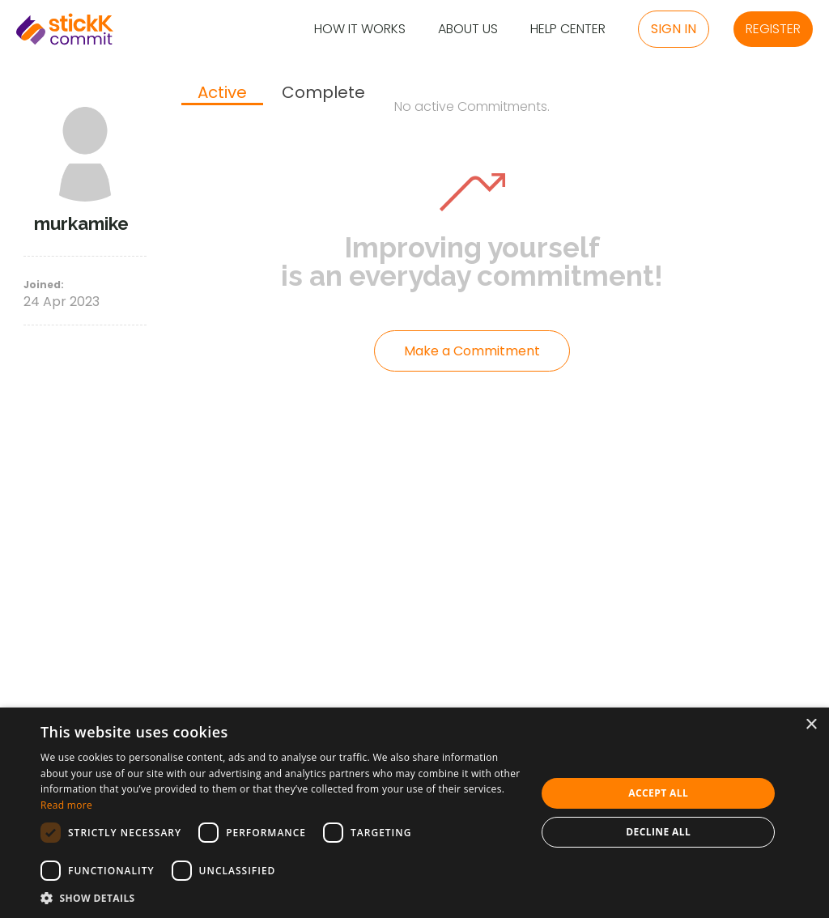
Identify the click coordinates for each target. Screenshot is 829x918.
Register (773, 28)
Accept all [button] (658, 793)
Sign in (673, 28)
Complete (323, 93)
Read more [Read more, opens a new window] (66, 805)
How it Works (360, 29)
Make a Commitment (472, 351)
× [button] (811, 725)
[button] (280, 898)
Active (222, 93)
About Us (468, 29)
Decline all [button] (658, 832)
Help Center (568, 29)
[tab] (222, 94)
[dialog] (414, 813)
